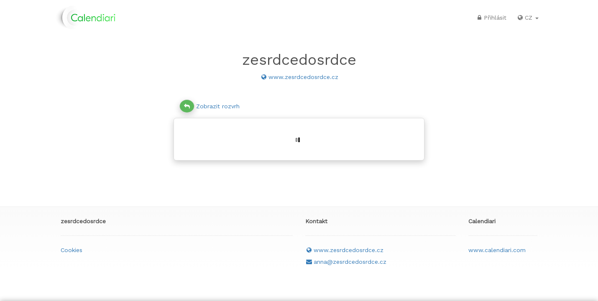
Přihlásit (490, 17)
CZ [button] (527, 17)
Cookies (71, 250)
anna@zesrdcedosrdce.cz (345, 261)
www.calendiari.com (497, 250)
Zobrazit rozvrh (209, 106)
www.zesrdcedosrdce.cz (299, 77)
